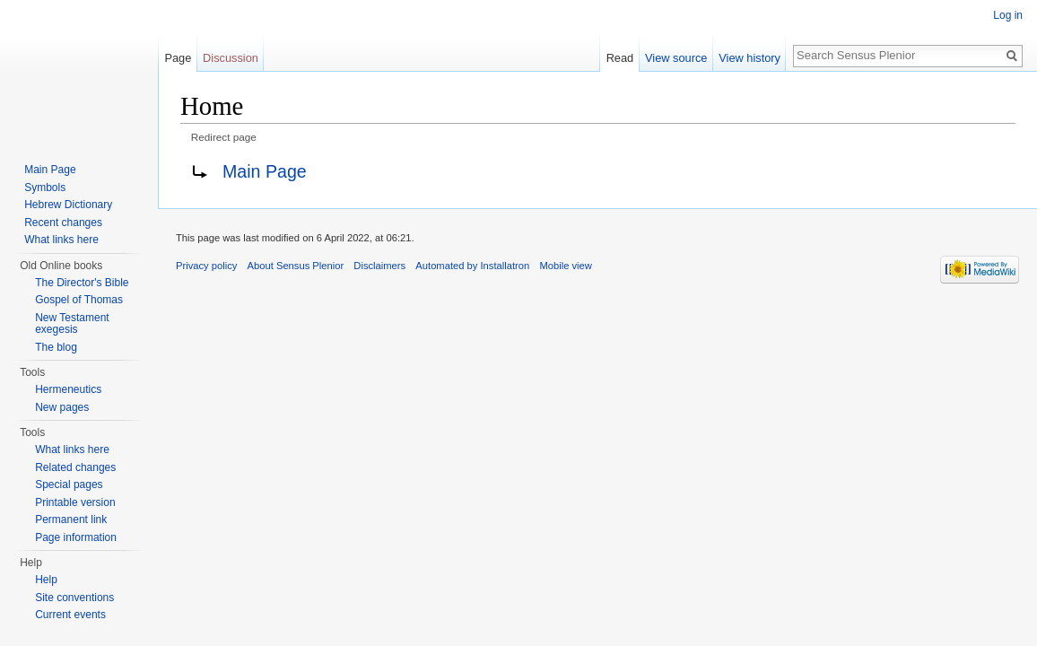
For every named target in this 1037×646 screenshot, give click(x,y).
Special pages (68, 484)
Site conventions (74, 597)
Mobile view (565, 265)
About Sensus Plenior (296, 265)
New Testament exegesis (72, 323)
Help (46, 579)
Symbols (44, 187)
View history (749, 58)
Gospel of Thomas (79, 299)
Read (620, 58)
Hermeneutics (68, 389)
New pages (62, 407)
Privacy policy (206, 265)
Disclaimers (379, 265)
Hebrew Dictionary (68, 204)
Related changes (75, 467)
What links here (61, 239)
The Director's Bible (81, 282)
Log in (1008, 15)
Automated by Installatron (472, 265)
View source (676, 58)
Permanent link (71, 519)
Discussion (230, 58)
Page (177, 58)
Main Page (264, 171)
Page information (76, 537)
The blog (56, 347)
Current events (70, 614)
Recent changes (63, 222)
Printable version (75, 502)
